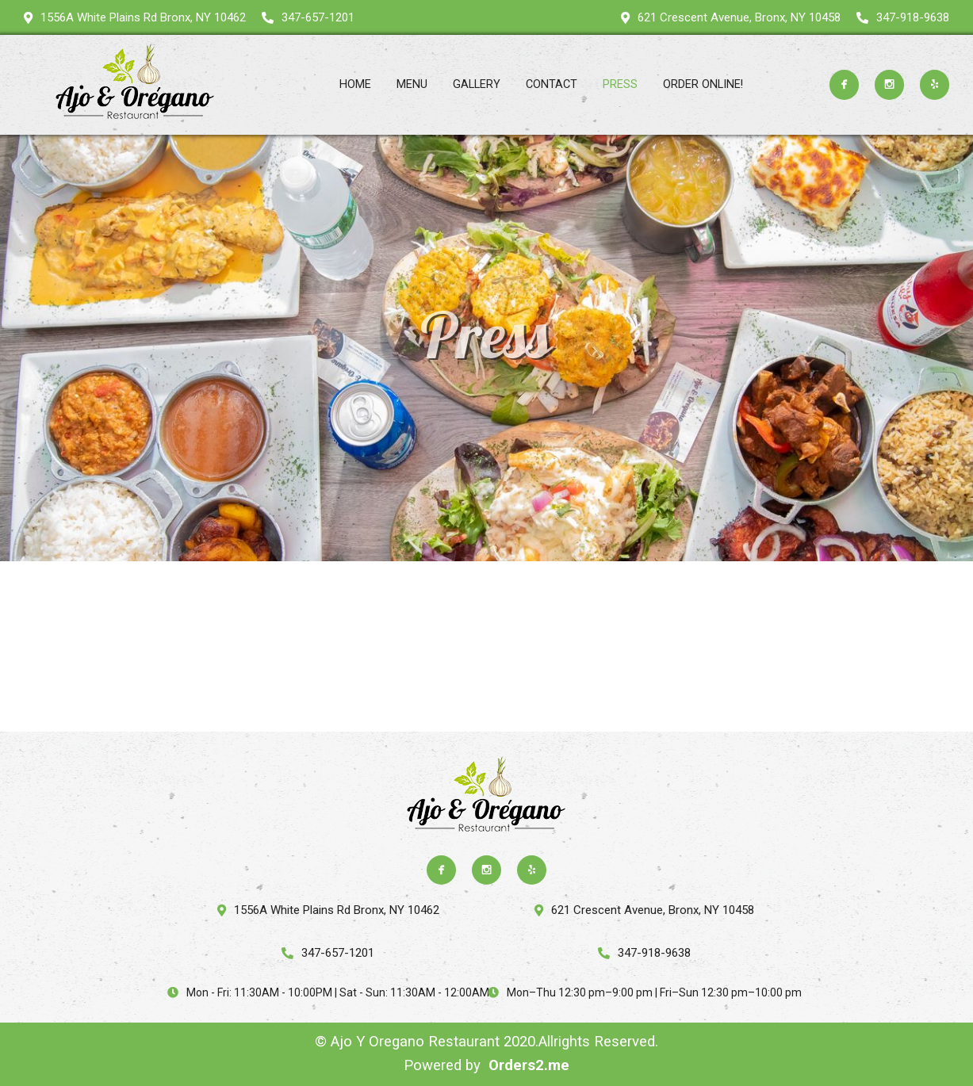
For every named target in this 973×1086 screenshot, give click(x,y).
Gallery (476, 84)
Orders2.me (528, 1065)
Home (355, 84)
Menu (411, 84)
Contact (551, 84)
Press (620, 84)
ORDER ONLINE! (703, 84)
